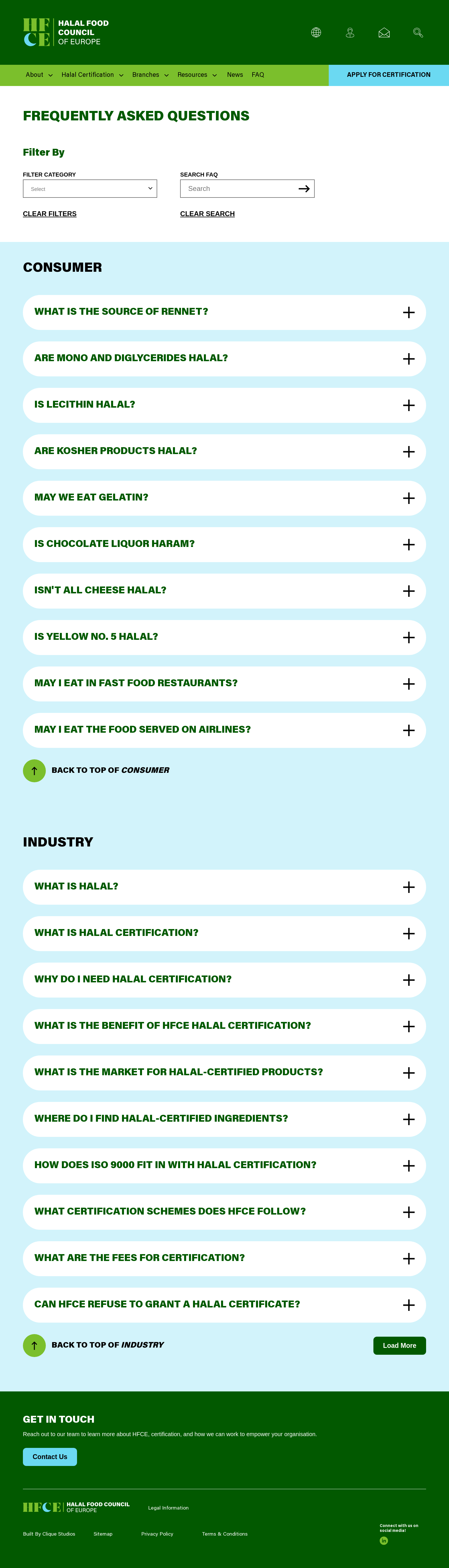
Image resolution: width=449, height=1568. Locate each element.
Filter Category (49, 174)
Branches (145, 75)
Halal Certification (88, 75)
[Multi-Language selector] (316, 32)
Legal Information (168, 1508)
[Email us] (384, 32)
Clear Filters (50, 214)
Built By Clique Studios (49, 1534)
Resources (192, 75)
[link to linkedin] (384, 1540)
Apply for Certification (389, 75)
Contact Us (50, 1457)
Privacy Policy (157, 1534)
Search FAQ (199, 174)
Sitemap (103, 1534)
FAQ (258, 75)
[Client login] (350, 32)
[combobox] (90, 188)
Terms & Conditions (225, 1534)
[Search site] (418, 32)
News (235, 75)
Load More (399, 1345)
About (34, 75)
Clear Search (207, 214)
